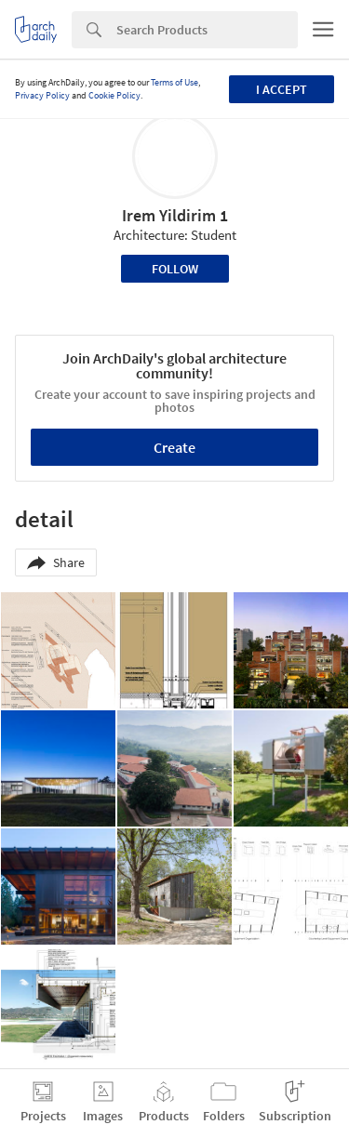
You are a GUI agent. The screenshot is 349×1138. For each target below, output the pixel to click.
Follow (175, 268)
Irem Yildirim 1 (175, 215)
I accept (281, 89)
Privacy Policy (42, 95)
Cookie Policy (114, 95)
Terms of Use (174, 82)
